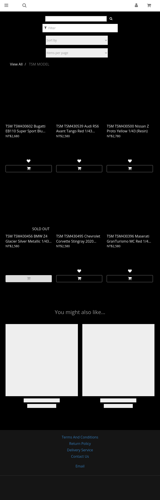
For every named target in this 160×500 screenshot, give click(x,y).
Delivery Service (80, 450)
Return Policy (80, 443)
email (80, 466)
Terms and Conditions (80, 437)
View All (16, 64)
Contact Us (80, 456)
